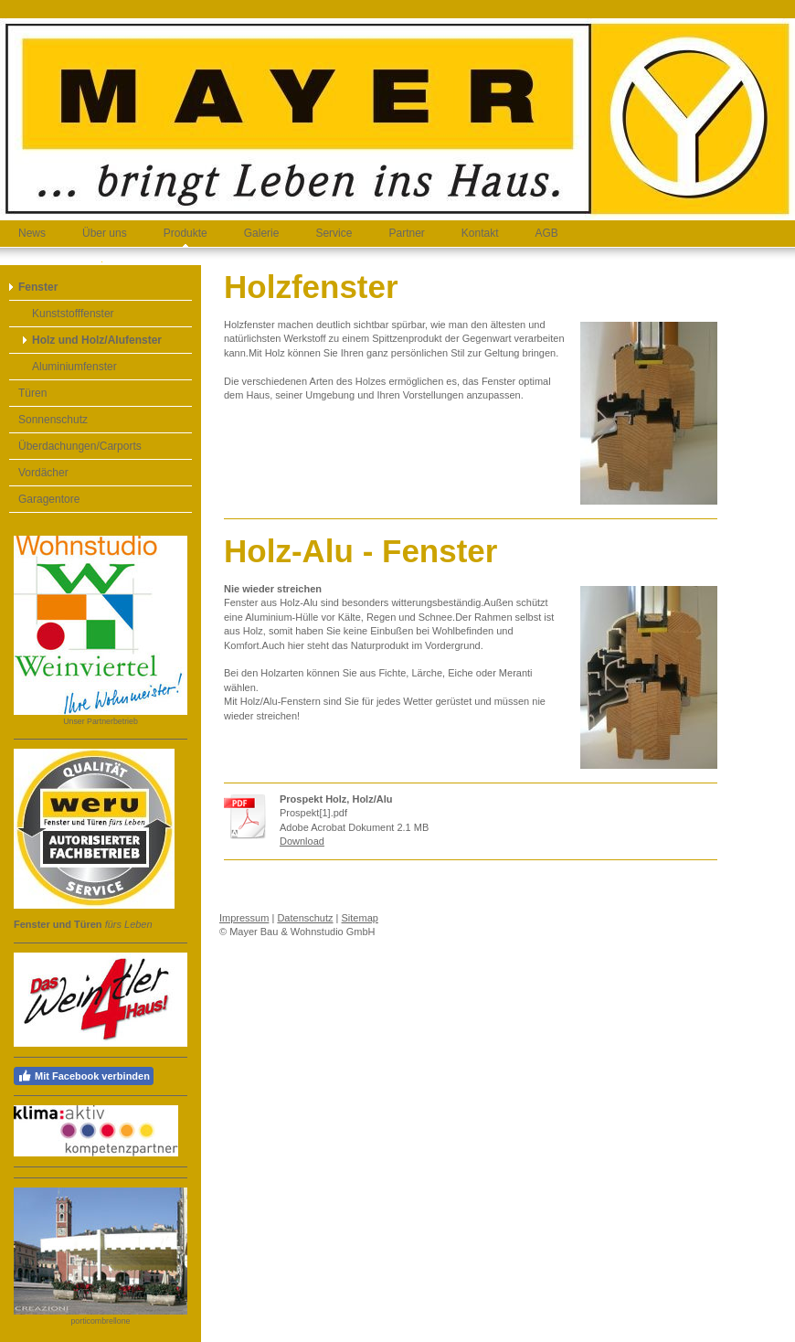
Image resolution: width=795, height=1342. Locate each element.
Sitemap (360, 917)
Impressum (244, 917)
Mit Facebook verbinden (83, 1076)
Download (302, 841)
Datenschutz (305, 917)
